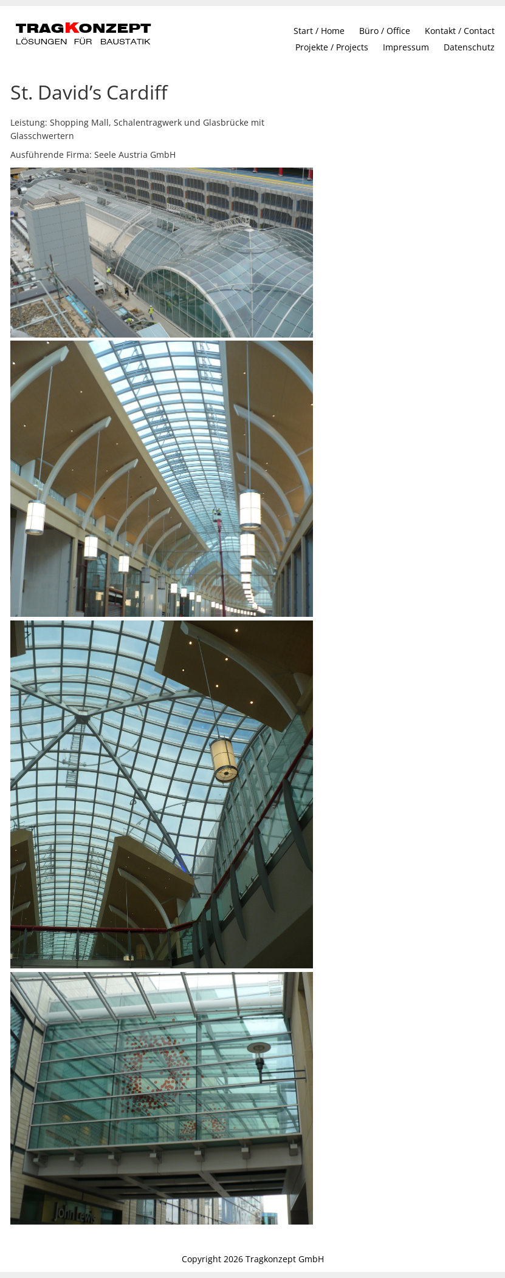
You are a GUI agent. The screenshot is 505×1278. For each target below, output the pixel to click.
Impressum (406, 47)
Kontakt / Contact (460, 30)
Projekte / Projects (331, 47)
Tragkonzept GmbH (285, 1259)
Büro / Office (384, 30)
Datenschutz (469, 47)
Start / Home (319, 30)
